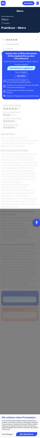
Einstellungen (7, 434)
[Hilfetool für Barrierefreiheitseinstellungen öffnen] (36, 222)
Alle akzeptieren (27, 434)
